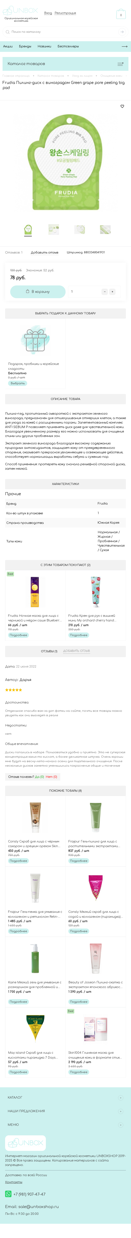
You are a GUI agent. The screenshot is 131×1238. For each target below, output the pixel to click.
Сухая (94, 551)
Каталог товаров (65, 64)
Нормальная (100, 533)
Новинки (44, 46)
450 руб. (35, 855)
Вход (48, 13)
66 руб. (35, 629)
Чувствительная (103, 547)
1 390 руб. (95, 996)
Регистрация (65, 13)
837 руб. (95, 855)
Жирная (96, 538)
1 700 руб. (35, 996)
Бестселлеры (68, 46)
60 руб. (95, 925)
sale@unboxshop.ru (38, 1209)
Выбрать (18, 384)
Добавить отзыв (76, 652)
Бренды (25, 46)
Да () (39, 778)
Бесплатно (35, 377)
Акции (8, 46)
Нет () (51, 778)
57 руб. (35, 1067)
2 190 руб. (95, 1067)
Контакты (13, 1185)
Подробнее (18, 636)
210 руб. (95, 629)
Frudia (95, 504)
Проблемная (99, 542)
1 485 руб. (35, 925)
